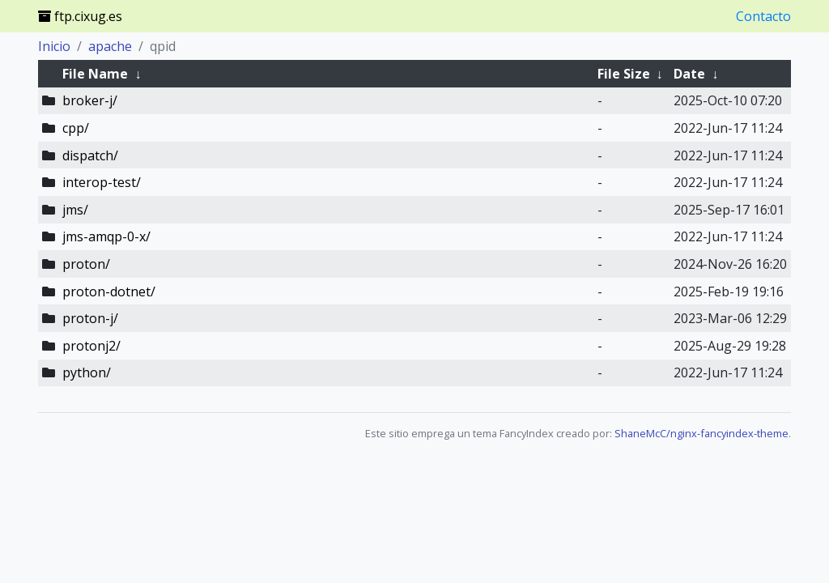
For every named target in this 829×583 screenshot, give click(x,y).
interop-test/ (101, 182)
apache (110, 46)
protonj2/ (91, 346)
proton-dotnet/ (108, 291)
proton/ (86, 264)
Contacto (763, 16)
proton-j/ (90, 318)
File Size (623, 74)
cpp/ (75, 128)
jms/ (75, 210)
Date (689, 74)
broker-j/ (89, 100)
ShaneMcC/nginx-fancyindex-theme (701, 433)
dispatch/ (90, 155)
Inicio (54, 46)
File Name (95, 74)
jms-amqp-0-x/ (106, 236)
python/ (86, 372)
